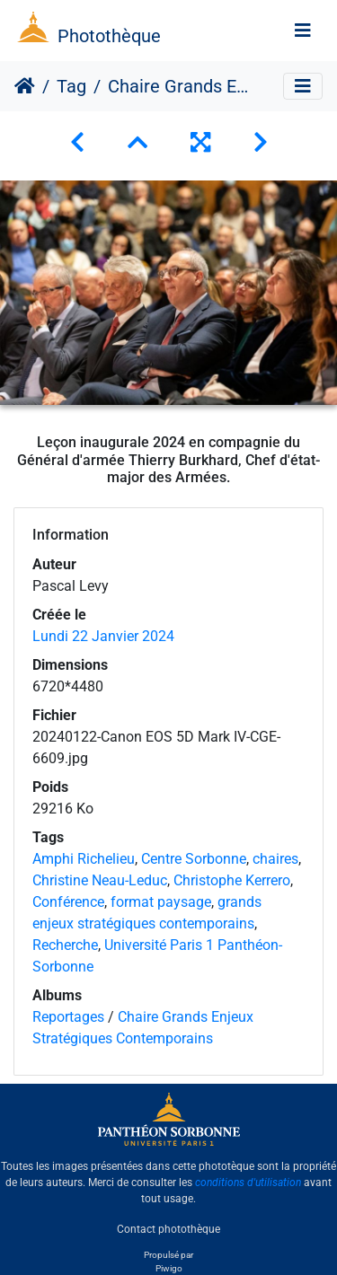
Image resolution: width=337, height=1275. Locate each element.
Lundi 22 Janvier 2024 (103, 636)
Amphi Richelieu (83, 858)
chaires (275, 858)
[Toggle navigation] (303, 30)
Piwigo (168, 1268)
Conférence (68, 901)
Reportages (68, 1016)
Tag (71, 86)
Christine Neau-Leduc (99, 880)
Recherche (65, 945)
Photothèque (109, 36)
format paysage (161, 901)
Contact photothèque (168, 1229)
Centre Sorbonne (193, 858)
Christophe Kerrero (231, 880)
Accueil (24, 86)
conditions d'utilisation (248, 1182)
